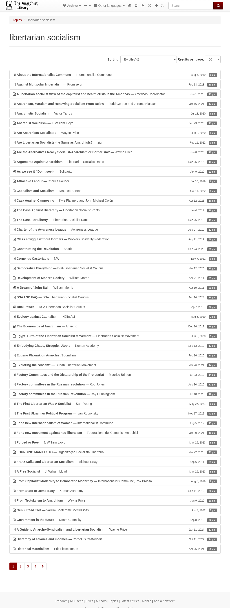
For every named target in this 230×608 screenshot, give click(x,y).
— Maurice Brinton (115, 191)
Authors (101, 601)
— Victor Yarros (115, 113)
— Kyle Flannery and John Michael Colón (115, 200)
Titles (89, 601)
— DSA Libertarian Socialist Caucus (115, 268)
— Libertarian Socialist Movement (115, 336)
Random (61, 601)
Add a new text (164, 601)
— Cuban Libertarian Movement (115, 365)
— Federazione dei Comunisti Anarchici (115, 432)
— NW (115, 258)
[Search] (191, 5)
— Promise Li (115, 84)
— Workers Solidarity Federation (115, 239)
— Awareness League (115, 229)
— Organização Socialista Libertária (115, 452)
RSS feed (77, 601)
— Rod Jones (115, 384)
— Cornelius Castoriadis (115, 539)
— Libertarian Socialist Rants (115, 162)
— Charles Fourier (115, 181)
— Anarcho (115, 326)
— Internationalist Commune (115, 74)
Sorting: (113, 59)
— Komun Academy (115, 345)
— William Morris (115, 278)
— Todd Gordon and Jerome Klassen (115, 103)
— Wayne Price (115, 133)
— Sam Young (115, 403)
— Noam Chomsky (115, 520)
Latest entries (130, 601)
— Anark (115, 249)
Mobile (146, 601)
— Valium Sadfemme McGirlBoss (115, 510)
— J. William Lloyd (115, 123)
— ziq (115, 142)
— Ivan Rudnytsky (115, 413)
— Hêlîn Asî (115, 316)
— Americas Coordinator (115, 94)
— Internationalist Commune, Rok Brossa (115, 481)
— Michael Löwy (115, 461)
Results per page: (191, 59)
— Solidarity (115, 171)
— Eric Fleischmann (115, 549)
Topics (17, 20)
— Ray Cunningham (115, 394)
